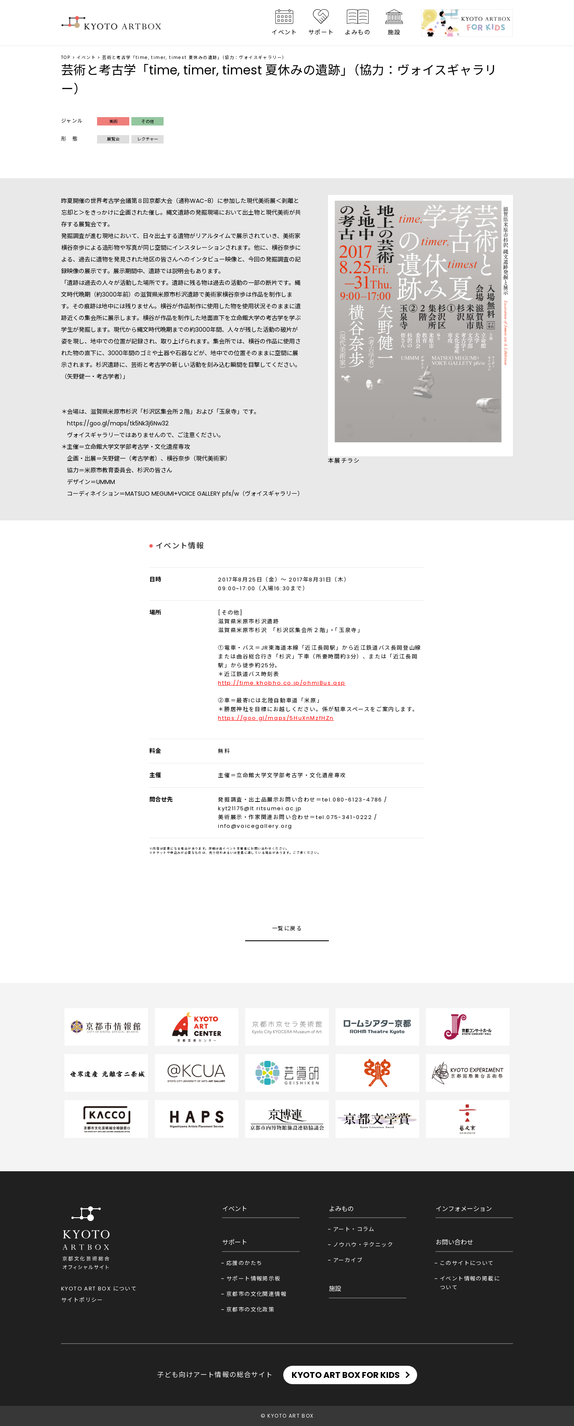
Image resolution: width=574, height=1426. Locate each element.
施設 (394, 32)
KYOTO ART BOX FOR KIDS (346, 1375)
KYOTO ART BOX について (99, 1289)
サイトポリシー (82, 1300)
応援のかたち (244, 1263)
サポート (321, 32)
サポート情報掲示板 (253, 1279)
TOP (65, 57)
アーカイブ (348, 1260)
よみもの (358, 32)
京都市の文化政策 (250, 1309)
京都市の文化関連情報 (256, 1294)
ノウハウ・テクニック (363, 1245)
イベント (284, 32)
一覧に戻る (287, 928)
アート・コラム (354, 1229)
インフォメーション (464, 1208)
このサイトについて (467, 1263)
